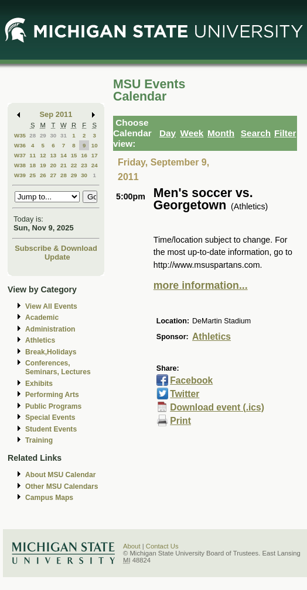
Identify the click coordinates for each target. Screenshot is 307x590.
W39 (20, 175)
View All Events (51, 306)
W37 (20, 155)
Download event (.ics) (217, 407)
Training (39, 440)
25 (32, 175)
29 (43, 135)
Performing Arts (52, 395)
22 (74, 165)
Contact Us (162, 546)
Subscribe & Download (56, 248)
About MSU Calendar (60, 475)
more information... (201, 285)
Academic (42, 317)
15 (74, 155)
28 (32, 135)
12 (43, 155)
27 (53, 175)
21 (63, 165)
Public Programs (53, 406)
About (132, 546)
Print (180, 421)
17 (94, 155)
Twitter (184, 394)
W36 (20, 145)
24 (94, 165)
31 (63, 135)
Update (57, 257)
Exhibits (39, 383)
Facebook (191, 380)
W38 (20, 165)
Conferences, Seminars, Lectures (58, 367)
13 (53, 155)
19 (43, 165)
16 (84, 155)
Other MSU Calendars (61, 486)
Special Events (50, 417)
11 (32, 155)
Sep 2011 (56, 114)
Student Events (51, 429)
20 (53, 165)
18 (32, 165)
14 (63, 155)
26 (43, 175)
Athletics (40, 340)
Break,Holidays (51, 352)
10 (94, 145)
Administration (50, 329)
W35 (20, 135)
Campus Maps (49, 498)
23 (84, 165)
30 (53, 135)
